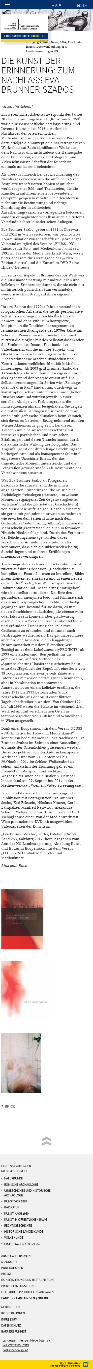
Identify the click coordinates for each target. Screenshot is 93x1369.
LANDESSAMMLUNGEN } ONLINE (25, 1298)
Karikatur (11, 1207)
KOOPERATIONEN (13, 1313)
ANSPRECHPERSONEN (16, 1256)
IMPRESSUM (9, 1320)
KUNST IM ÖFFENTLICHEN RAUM (25, 1220)
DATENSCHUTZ (11, 1326)
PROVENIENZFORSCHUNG (18, 1286)
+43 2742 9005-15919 (15, 1345)
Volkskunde (13, 1238)
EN (85, 6)
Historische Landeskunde (23, 1232)
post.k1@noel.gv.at (15, 1350)
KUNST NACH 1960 (16, 1214)
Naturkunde (13, 1178)
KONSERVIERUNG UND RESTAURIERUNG (27, 1280)
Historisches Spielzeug (22, 1244)
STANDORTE (9, 1262)
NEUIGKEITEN (10, 1307)
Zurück (8, 1106)
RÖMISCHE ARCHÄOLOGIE (21, 1185)
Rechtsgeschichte (18, 1226)
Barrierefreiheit (13, 1332)
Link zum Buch (14, 865)
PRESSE (6, 1274)
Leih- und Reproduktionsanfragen (27, 1292)
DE (79, 5)
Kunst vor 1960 (15, 1201)
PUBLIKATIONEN (12, 1268)
